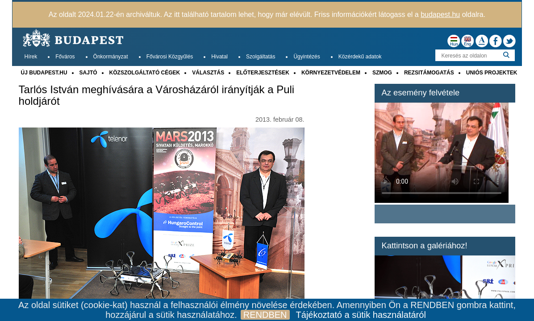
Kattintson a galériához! (424, 245)
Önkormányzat (110, 57)
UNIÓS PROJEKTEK (491, 73)
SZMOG (382, 73)
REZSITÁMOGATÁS (429, 73)
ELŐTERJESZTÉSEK (262, 73)
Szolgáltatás (260, 57)
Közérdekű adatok (360, 57)
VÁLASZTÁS (208, 73)
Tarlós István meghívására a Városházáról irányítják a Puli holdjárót (157, 95)
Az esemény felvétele (420, 92)
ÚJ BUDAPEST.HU (44, 73)
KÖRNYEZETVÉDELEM (330, 73)
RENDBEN (265, 315)
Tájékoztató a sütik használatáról (361, 315)
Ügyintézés (306, 57)
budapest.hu (440, 14)
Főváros (65, 57)
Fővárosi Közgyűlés (169, 57)
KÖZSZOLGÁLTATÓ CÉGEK (144, 73)
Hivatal (219, 57)
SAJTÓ (88, 73)
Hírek (31, 57)
